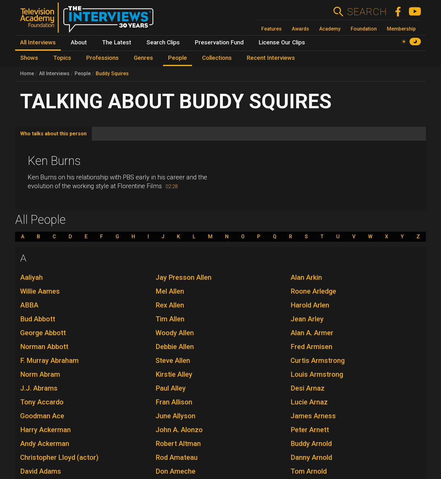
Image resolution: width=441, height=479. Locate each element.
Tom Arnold (309, 471)
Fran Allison (173, 402)
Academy (330, 29)
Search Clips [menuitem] (163, 42)
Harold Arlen (310, 305)
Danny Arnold (311, 457)
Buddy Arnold (311, 444)
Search (367, 12)
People (83, 73)
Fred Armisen (311, 347)
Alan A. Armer (312, 333)
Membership (401, 29)
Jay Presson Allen (183, 277)
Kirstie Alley (173, 374)
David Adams (40, 471)
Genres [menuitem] (143, 57)
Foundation (364, 29)
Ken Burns (54, 161)
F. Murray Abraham (49, 360)
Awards (300, 29)
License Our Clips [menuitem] (282, 42)
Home (27, 73)
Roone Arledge (313, 291)
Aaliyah (31, 277)
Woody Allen (174, 333)
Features (271, 29)
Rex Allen (169, 305)
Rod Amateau (176, 457)
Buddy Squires (112, 73)
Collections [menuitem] (217, 57)
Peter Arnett (310, 430)
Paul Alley (170, 388)
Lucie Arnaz (309, 402)
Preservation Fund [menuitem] (219, 42)
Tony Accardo (42, 402)
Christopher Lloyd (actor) (59, 457)
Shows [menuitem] (29, 57)
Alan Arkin (306, 277)
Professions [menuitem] (102, 57)
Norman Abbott (44, 347)
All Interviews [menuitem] (38, 42)
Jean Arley (307, 319)
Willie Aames (40, 291)
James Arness (313, 416)
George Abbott (43, 333)
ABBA (29, 305)
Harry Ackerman (45, 430)
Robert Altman (178, 444)
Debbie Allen (174, 347)
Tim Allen (169, 319)
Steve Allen (172, 360)
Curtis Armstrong (318, 360)
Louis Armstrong (317, 374)
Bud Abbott (37, 319)
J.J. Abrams (39, 388)
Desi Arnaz (308, 388)
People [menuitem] (177, 57)
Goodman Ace (42, 416)
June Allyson (175, 416)
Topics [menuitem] (62, 57)
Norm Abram (40, 374)
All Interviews (54, 73)
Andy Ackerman (44, 444)
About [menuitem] (79, 42)
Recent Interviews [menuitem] (271, 57)
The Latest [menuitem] (116, 42)
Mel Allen (169, 291)
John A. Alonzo (179, 430)
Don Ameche (175, 471)
